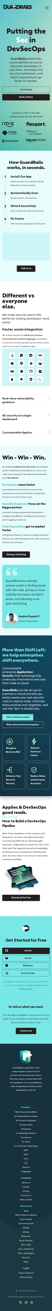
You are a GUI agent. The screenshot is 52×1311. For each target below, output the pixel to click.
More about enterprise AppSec (22, 725)
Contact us (26, 1195)
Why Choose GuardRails (26, 1112)
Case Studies (26, 1219)
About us (26, 1183)
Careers (26, 1187)
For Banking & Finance (26, 1133)
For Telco (26, 1142)
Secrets (26, 1167)
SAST (26, 1150)
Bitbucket (26, 1236)
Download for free (21, 898)
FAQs (26, 1262)
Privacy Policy (26, 989)
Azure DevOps (28, 973)
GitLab (28, 958)
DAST (26, 1155)
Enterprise (26, 1129)
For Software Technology (26, 1146)
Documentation (26, 1224)
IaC (26, 1163)
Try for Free (26, 90)
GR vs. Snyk (26, 1245)
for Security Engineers (26, 1121)
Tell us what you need (17, 717)
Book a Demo (26, 97)
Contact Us (26, 1031)
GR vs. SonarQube (26, 1253)
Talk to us (26, 269)
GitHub (28, 951)
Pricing (26, 1191)
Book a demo (26, 1200)
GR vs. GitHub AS (25, 1249)
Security (26, 1258)
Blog (26, 1211)
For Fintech (26, 1138)
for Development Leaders (26, 1116)
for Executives (26, 1125)
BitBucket (28, 966)
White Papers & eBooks (26, 1215)
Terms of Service (36, 985)
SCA (26, 1159)
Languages (26, 1172)
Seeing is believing (16, 555)
